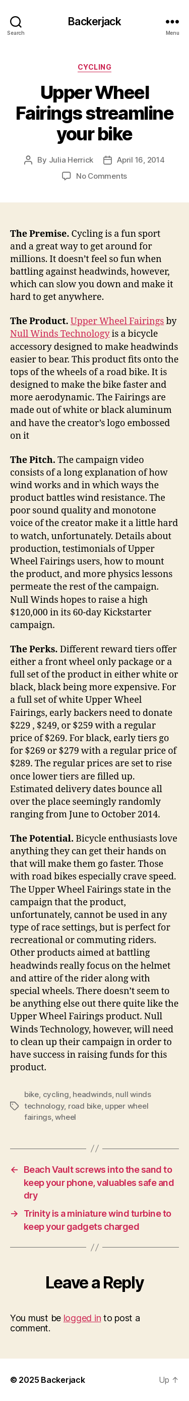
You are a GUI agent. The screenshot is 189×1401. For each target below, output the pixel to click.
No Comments (101, 176)
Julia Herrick (71, 160)
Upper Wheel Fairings (117, 321)
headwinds (92, 1094)
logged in (82, 1318)
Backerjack (94, 21)
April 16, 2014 (140, 160)
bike (31, 1094)
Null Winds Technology (60, 334)
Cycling (95, 67)
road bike (84, 1106)
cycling (56, 1094)
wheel (65, 1117)
